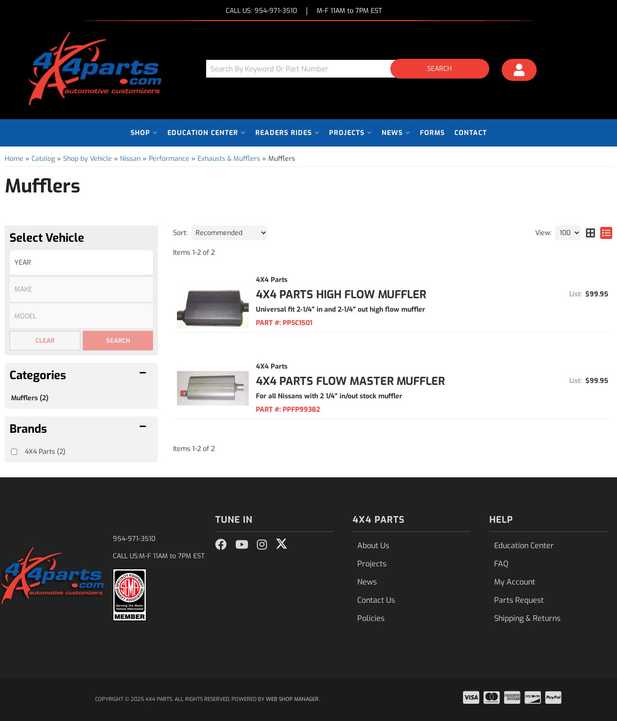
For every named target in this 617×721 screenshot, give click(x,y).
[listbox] (81, 262)
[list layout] (606, 232)
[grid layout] (590, 232)
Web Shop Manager (292, 699)
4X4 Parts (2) (45, 451)
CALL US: (261, 11)
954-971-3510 (134, 538)
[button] (351, 69)
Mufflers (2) (29, 398)
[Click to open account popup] (519, 71)
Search (118, 341)
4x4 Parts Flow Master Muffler (350, 381)
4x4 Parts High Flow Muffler (341, 294)
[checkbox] (14, 452)
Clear (45, 341)
